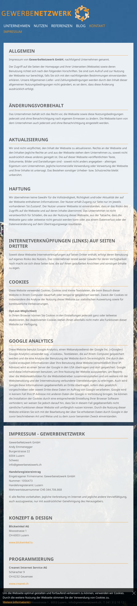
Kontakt (97, 25)
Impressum (13, 31)
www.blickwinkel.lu (21, 542)
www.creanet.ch (19, 583)
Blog (81, 25)
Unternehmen (17, 25)
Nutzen (41, 25)
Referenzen (61, 25)
